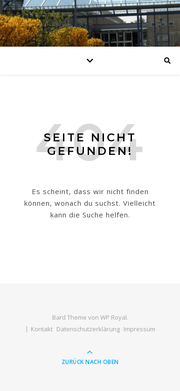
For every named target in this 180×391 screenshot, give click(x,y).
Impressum (139, 329)
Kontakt (42, 329)
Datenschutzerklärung (88, 329)
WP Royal (113, 317)
